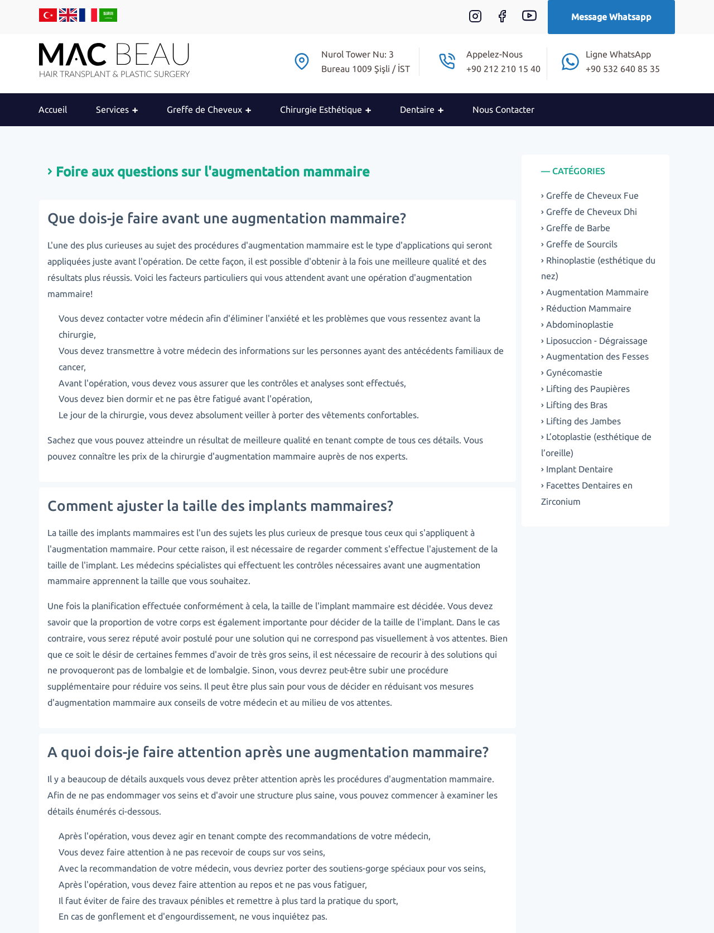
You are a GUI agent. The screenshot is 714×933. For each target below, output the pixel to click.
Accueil (52, 109)
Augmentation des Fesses (595, 356)
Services (117, 109)
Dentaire (421, 109)
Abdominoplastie (577, 324)
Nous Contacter (503, 109)
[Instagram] (481, 20)
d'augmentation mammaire (262, 456)
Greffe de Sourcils (579, 244)
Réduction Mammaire (586, 308)
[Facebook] (507, 20)
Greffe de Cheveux (209, 109)
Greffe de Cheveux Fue (590, 195)
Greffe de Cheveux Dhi (589, 212)
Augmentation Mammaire (595, 292)
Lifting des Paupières (585, 389)
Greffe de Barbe (575, 228)
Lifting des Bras (574, 405)
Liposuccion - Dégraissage (594, 341)
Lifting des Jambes (581, 421)
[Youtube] (535, 20)
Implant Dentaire (577, 469)
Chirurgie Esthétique (325, 109)
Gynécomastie (571, 372)
